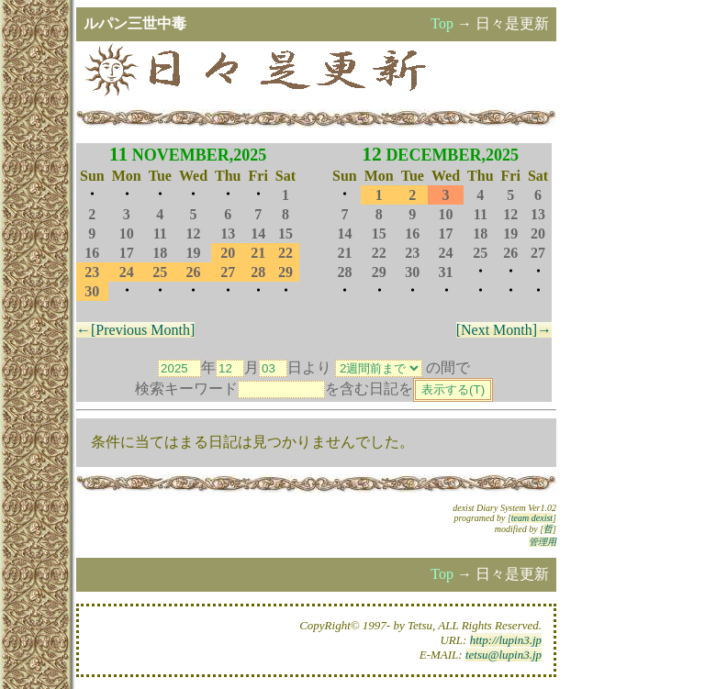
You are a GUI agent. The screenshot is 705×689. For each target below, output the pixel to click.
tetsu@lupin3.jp (503, 654)
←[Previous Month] (135, 330)
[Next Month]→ (504, 330)
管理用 (542, 542)
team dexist (532, 518)
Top (442, 23)
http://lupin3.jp (506, 640)
